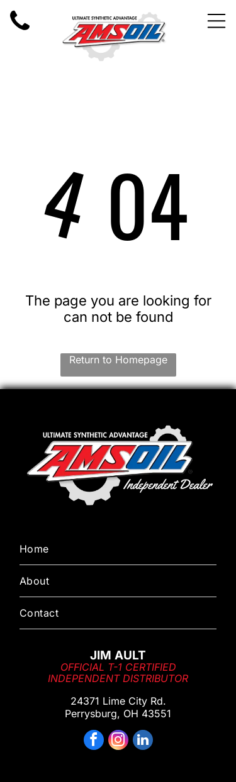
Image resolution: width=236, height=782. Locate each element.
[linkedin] (143, 741)
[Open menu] (216, 20)
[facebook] (94, 741)
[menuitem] (118, 549)
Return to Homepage (118, 359)
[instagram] (118, 741)
